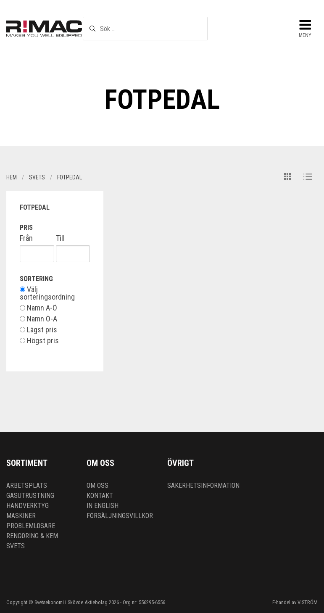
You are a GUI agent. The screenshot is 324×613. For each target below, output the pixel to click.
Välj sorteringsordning (47, 293)
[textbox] (145, 28)
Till (60, 238)
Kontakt (100, 496)
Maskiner (21, 516)
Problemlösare (30, 526)
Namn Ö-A (38, 319)
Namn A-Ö (38, 308)
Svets (15, 546)
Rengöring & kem (32, 536)
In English (103, 506)
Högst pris (39, 341)
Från (26, 238)
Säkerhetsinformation (203, 485)
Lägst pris (38, 330)
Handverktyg (27, 506)
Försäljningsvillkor (120, 516)
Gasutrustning (30, 496)
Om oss (97, 485)
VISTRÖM (308, 602)
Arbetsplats (26, 485)
